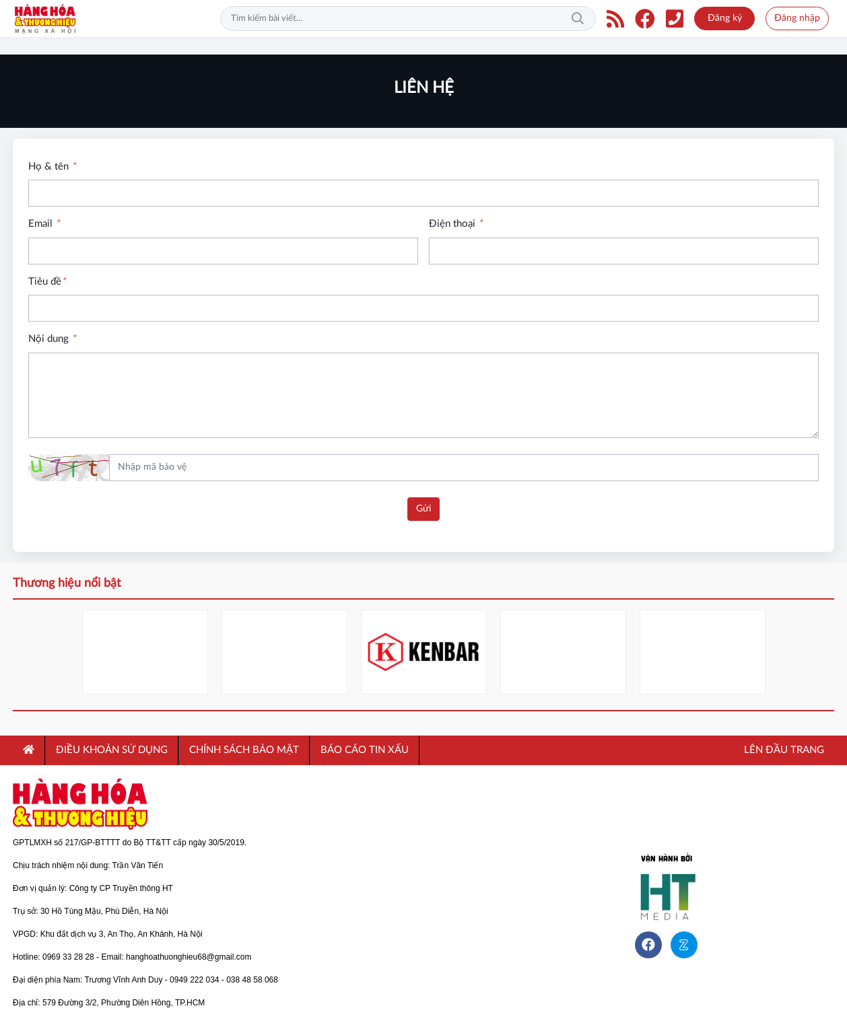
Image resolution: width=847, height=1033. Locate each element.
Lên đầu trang (782, 750)
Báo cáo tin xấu (364, 750)
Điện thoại (455, 224)
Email (43, 224)
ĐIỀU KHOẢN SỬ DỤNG (112, 750)
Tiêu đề (46, 282)
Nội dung (51, 339)
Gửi (423, 508)
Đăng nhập (797, 18)
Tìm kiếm (578, 19)
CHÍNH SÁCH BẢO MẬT (244, 750)
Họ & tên (51, 167)
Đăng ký (725, 18)
